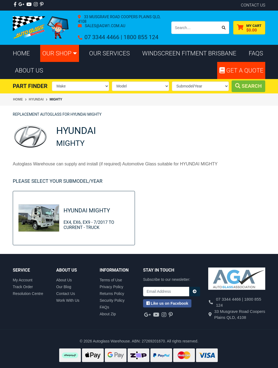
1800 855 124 (141, 37)
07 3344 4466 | (104, 37)
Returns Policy (112, 293)
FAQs (104, 307)
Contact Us (65, 293)
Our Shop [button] (59, 53)
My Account (22, 280)
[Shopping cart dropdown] (249, 28)
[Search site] (224, 27)
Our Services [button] (109, 53)
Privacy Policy (111, 287)
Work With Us (67, 300)
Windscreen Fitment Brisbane (189, 53)
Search (248, 86)
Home (21, 53)
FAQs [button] (256, 53)
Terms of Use (111, 280)
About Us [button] (29, 70)
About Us (64, 280)
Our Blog (63, 287)
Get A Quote (241, 70)
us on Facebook (167, 303)
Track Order (23, 287)
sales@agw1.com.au (104, 26)
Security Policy (112, 300)
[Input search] (195, 27)
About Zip (108, 314)
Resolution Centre (28, 293)
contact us (253, 5)
